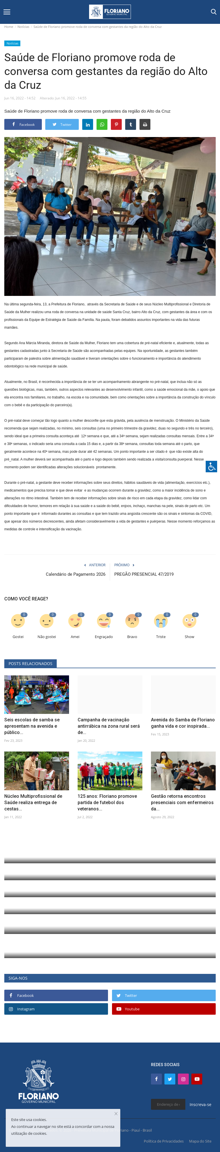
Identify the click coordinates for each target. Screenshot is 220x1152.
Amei (75, 636)
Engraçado (104, 636)
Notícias (23, 26)
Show (189, 636)
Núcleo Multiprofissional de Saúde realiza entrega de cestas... (33, 802)
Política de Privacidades (164, 1141)
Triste (161, 636)
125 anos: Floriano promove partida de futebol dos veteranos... (107, 802)
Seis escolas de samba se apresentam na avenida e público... (32, 726)
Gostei (18, 636)
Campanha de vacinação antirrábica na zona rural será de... (109, 726)
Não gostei (47, 636)
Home (8, 26)
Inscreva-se (200, 1104)
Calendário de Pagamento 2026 (75, 574)
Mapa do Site (200, 1141)
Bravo (132, 636)
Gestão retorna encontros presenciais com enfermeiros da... (182, 802)
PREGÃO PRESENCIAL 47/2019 (144, 574)
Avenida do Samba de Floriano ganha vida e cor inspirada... (183, 723)
